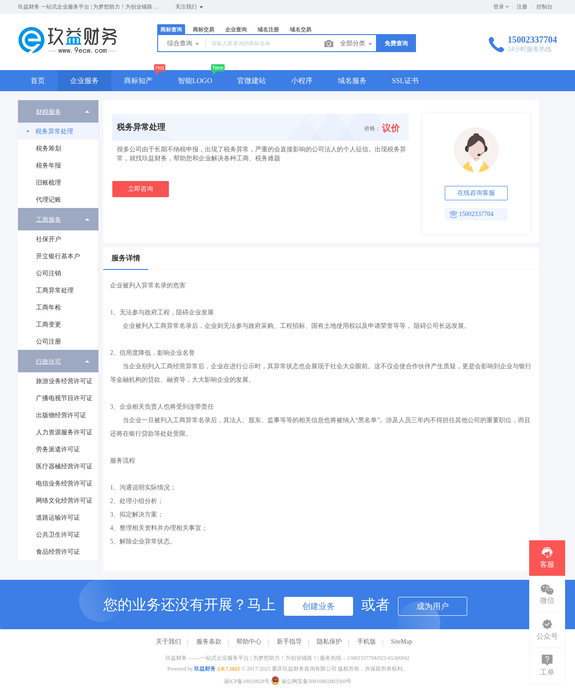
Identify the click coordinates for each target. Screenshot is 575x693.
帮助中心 (248, 641)
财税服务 (48, 111)
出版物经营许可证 (61, 415)
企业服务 (84, 80)
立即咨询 (140, 188)
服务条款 (208, 641)
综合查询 (183, 44)
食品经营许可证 (58, 551)
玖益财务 (205, 669)
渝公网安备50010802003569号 (311, 681)
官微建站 (251, 80)
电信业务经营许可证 (64, 483)
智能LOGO (195, 80)
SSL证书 (405, 80)
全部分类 (356, 44)
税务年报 (48, 165)
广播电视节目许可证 (64, 398)
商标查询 (171, 29)
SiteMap (401, 641)
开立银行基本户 (58, 256)
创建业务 (318, 606)
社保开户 (48, 239)
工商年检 (48, 307)
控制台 (544, 7)
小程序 (302, 80)
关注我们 (189, 7)
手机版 (366, 641)
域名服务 (352, 80)
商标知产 (138, 80)
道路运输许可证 (58, 517)
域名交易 (300, 29)
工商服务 (48, 219)
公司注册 (48, 341)
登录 (498, 7)
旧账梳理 (48, 182)
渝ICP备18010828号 (247, 681)
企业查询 (236, 29)
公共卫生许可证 (58, 534)
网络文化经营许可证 (64, 500)
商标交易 (203, 29)
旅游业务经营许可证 (64, 381)
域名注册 (268, 29)
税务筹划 (48, 148)
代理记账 (48, 199)
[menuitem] (58, 154)
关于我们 (168, 641)
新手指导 (289, 641)
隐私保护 (329, 641)
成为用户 (432, 606)
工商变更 (48, 324)
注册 (522, 7)
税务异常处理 (54, 131)
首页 (38, 80)
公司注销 (48, 273)
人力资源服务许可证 (64, 432)
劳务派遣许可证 (58, 449)
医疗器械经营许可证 (64, 466)
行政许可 (48, 361)
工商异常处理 (55, 290)
